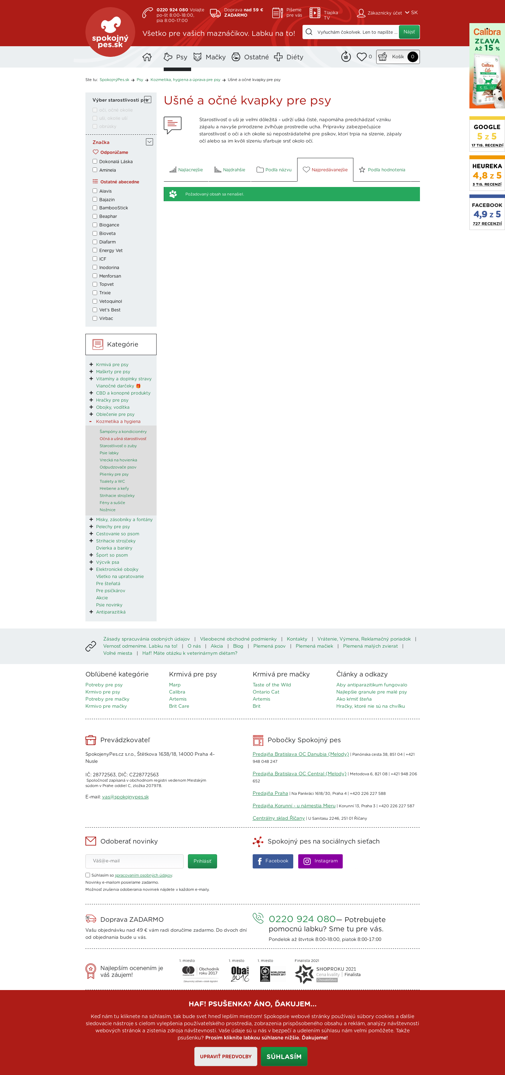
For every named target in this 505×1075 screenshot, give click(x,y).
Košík (398, 57)
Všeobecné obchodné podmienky (238, 639)
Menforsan (110, 276)
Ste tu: (91, 80)
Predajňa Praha (270, 793)
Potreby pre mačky (107, 699)
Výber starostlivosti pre (120, 100)
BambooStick (113, 208)
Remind (346, 55)
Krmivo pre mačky (106, 706)
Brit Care (179, 706)
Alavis (105, 191)
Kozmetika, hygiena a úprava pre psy (185, 80)
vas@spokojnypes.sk (125, 797)
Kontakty (297, 639)
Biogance (109, 225)
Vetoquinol (110, 301)
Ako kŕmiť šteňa (354, 699)
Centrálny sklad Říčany (279, 818)
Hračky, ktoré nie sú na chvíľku (370, 706)
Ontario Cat (266, 692)
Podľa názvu (278, 170)
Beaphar (108, 216)
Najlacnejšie (190, 170)
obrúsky (107, 126)
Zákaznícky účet (385, 13)
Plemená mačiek (314, 646)
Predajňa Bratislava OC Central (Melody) (300, 774)
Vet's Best (110, 310)
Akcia (217, 646)
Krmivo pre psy (102, 692)
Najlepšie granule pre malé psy (371, 692)
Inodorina (109, 268)
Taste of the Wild (272, 685)
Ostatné (256, 57)
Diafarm (107, 242)
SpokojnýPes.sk (110, 32)
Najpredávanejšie (330, 170)
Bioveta (107, 233)
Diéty (295, 57)
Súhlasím (284, 1057)
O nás (194, 646)
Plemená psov (269, 646)
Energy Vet (111, 250)
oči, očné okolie (116, 110)
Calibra (177, 692)
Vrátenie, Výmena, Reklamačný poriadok (364, 639)
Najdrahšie (234, 170)
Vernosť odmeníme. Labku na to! (140, 646)
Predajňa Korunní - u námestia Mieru (294, 806)
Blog (238, 646)
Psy (182, 57)
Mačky (216, 57)
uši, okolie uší (113, 118)
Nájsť (409, 32)
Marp (175, 685)
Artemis (177, 699)
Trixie (105, 293)
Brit (257, 706)
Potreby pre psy (104, 685)
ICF (102, 259)
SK (414, 12)
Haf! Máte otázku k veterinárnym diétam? (189, 653)
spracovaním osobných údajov (143, 875)
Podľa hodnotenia (386, 170)
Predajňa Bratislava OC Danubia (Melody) (301, 754)
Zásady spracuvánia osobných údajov (146, 639)
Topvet (106, 284)
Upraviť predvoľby (226, 1057)
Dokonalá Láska (116, 162)
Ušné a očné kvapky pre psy (254, 80)
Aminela (107, 170)
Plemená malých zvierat (370, 646)
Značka (101, 142)
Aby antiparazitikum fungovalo (371, 685)
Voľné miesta (117, 653)
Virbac (106, 318)
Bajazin (107, 200)
